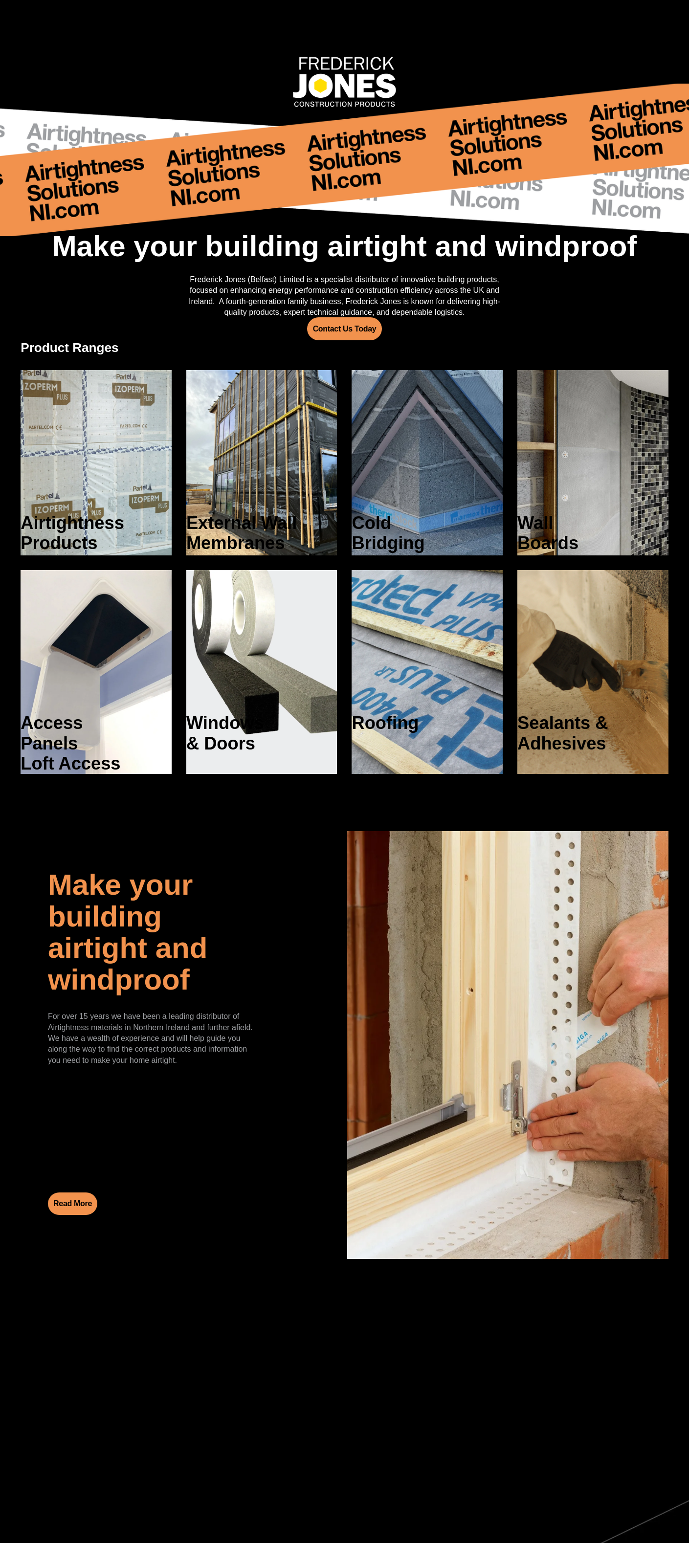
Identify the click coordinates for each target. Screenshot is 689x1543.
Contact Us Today (345, 329)
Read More (72, 1203)
